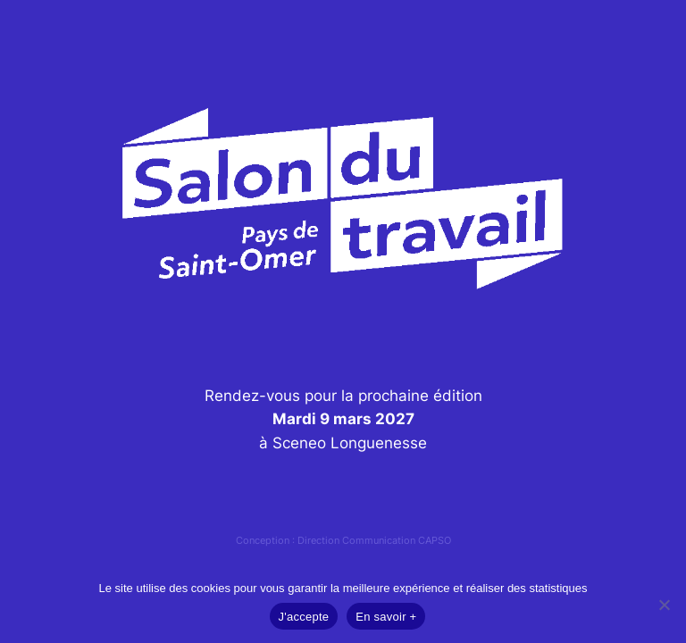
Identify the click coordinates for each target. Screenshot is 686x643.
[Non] (664, 605)
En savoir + (386, 616)
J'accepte (304, 616)
